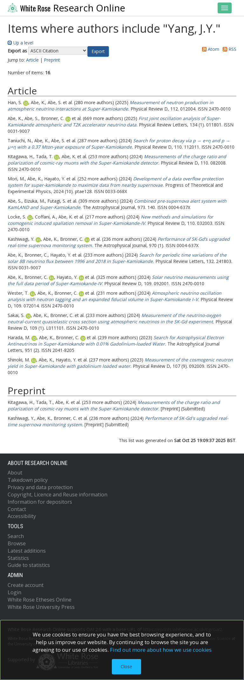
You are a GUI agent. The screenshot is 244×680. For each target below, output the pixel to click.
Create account (26, 585)
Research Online (66, 8)
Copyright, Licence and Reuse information (57, 494)
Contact (17, 509)
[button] (98, 51)
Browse (17, 543)
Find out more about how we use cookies (161, 649)
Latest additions (27, 550)
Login (14, 592)
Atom (209, 49)
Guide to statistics (29, 565)
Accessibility (22, 516)
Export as (17, 51)
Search (16, 536)
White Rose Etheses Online (39, 599)
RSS (228, 49)
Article (32, 60)
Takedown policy (28, 479)
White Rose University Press (41, 606)
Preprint (52, 60)
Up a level (20, 43)
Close (126, 666)
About (15, 472)
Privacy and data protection (40, 487)
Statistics (18, 558)
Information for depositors (40, 501)
